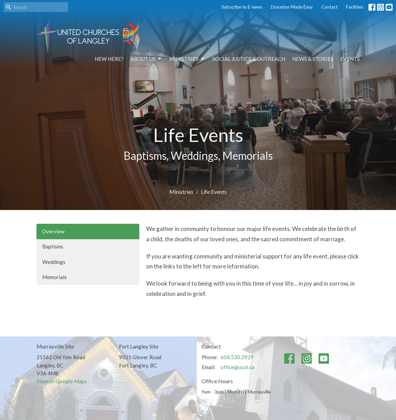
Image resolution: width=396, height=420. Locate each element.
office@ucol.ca (237, 367)
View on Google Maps (61, 381)
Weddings (53, 262)
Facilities (354, 7)
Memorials (54, 277)
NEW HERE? (109, 59)
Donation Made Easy (292, 7)
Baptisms (52, 246)
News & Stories (312, 59)
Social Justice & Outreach (248, 59)
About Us (146, 58)
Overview (53, 231)
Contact (329, 7)
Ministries (187, 58)
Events (350, 59)
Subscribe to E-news (242, 7)
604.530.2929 (237, 357)
